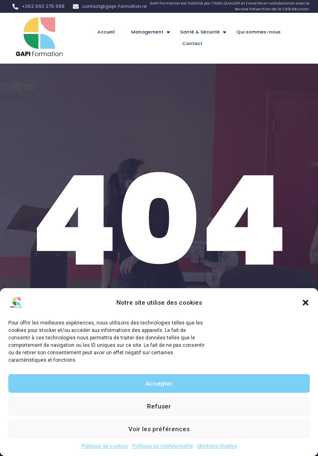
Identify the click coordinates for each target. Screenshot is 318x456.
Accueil (106, 32)
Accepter (159, 383)
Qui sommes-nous (258, 32)
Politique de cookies (105, 446)
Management (150, 32)
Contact (192, 43)
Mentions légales (217, 446)
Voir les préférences (159, 429)
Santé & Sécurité (202, 32)
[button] (305, 302)
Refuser (159, 406)
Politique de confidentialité (162, 446)
